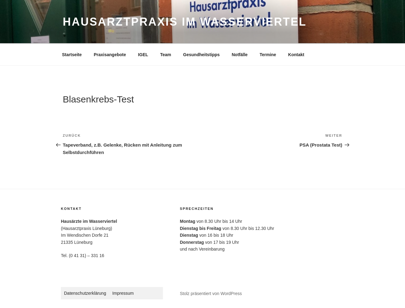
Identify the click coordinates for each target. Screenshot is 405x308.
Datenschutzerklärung (85, 293)
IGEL (143, 54)
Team (165, 54)
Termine (268, 54)
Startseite (72, 54)
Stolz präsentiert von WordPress (211, 293)
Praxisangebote (110, 54)
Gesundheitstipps (201, 54)
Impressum (123, 293)
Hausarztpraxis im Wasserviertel (185, 21)
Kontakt (296, 54)
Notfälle (239, 54)
